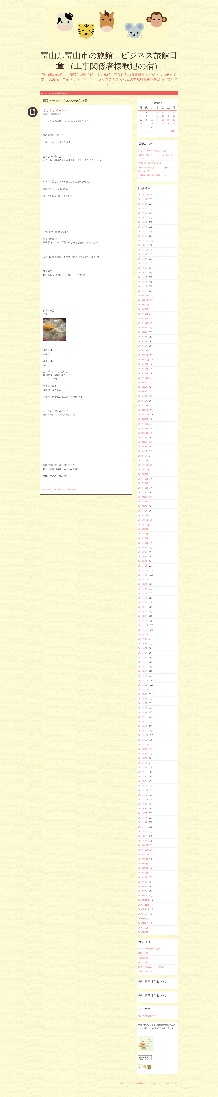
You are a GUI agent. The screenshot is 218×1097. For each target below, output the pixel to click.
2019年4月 (143, 387)
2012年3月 (143, 776)
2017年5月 (143, 492)
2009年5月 (143, 932)
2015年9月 (143, 584)
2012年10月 (143, 744)
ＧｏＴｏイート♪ (54, 110)
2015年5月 (143, 602)
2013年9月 (143, 694)
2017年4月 (143, 497)
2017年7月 (143, 483)
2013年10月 (143, 689)
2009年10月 (143, 909)
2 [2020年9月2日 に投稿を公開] (151, 112)
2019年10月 (143, 359)
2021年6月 (143, 268)
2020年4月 (143, 332)
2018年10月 (143, 414)
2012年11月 (143, 740)
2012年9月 (143, 749)
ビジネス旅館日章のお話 (149, 948)
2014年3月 (143, 666)
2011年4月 (143, 827)
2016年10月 (143, 524)
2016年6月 (143, 543)
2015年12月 (143, 570)
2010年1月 (143, 895)
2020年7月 (143, 318)
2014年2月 (143, 671)
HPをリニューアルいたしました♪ (152, 150)
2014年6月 (143, 653)
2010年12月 (143, 845)
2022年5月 (143, 217)
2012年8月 (143, 753)
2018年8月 (143, 424)
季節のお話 (143, 957)
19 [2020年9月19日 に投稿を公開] (168, 120)
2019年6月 (143, 378)
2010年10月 (143, 854)
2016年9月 (143, 529)
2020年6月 (143, 323)
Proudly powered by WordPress (132, 1083)
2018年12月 (143, 405)
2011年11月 (143, 795)
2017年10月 (143, 469)
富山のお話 (143, 962)
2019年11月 (143, 355)
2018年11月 (143, 410)
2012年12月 (143, 735)
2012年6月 (143, 763)
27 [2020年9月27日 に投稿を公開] (174, 123)
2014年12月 (143, 625)
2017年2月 (143, 506)
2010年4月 (143, 882)
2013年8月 (143, 698)
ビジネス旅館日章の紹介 (59, 93)
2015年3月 (143, 611)
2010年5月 (143, 877)
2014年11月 (143, 630)
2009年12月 (143, 900)
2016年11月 (143, 520)
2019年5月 (143, 382)
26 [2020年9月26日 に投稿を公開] (168, 123)
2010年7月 (143, 868)
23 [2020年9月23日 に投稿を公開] (152, 123)
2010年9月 (143, 859)
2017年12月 (143, 460)
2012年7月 (143, 758)
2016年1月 (143, 566)
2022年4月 (143, 222)
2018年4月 (143, 442)
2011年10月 (143, 799)
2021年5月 (143, 272)
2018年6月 (143, 433)
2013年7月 (143, 703)
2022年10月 (143, 194)
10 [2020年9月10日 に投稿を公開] (157, 116)
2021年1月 (143, 291)
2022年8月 (143, 204)
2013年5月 (143, 712)
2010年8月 (143, 863)
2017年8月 (143, 479)
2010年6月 (143, 872)
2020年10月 (143, 304)
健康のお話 (143, 953)
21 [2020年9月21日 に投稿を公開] (141, 123)
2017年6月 (143, 488)
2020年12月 (143, 295)
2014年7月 (143, 648)
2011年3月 (143, 831)
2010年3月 (143, 886)
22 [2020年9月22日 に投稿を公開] (146, 123)
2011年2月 (143, 836)
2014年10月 (143, 634)
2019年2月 (143, 396)
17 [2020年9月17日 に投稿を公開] (157, 120)
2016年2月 (143, 561)
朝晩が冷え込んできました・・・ (153, 163)
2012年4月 (143, 772)
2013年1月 (143, 730)
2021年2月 (143, 286)
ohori (58, 114)
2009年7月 (143, 923)
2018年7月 (143, 428)
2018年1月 (143, 456)
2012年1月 (143, 785)
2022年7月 (143, 208)
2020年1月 (143, 346)
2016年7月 (143, 538)
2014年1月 (143, 675)
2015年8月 (143, 588)
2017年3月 (143, 501)
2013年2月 (143, 726)
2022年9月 (143, 199)
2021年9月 (143, 254)
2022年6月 (143, 213)
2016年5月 (143, 547)
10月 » (173, 131)
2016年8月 (143, 533)
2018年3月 (143, 446)
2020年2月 (143, 341)
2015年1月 (143, 620)
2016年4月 (143, 552)
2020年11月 (143, 300)
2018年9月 (143, 419)
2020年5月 (143, 327)
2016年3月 (143, 556)
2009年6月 (143, 927)
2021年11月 (143, 245)
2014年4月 (143, 662)
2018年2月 (143, 451)
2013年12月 (143, 680)
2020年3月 (143, 336)
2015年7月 (143, 593)
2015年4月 (143, 607)
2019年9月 (143, 364)
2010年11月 (143, 850)
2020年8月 (143, 314)
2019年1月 (143, 401)
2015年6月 (143, 598)
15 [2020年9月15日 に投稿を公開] (146, 120)
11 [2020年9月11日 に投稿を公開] (163, 116)
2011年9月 (143, 804)
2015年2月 (143, 616)
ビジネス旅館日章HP (147, 1015)
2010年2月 (143, 891)
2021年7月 (143, 263)
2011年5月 (143, 822)
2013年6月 (143, 707)
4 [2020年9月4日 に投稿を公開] (162, 112)
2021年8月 (143, 259)
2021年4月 (143, 277)
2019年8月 (143, 368)
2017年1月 (143, 511)
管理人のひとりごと (74, 489)
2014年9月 (143, 639)
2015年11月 (143, 575)
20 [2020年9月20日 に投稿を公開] (174, 120)
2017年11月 (143, 465)
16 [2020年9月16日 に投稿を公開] (152, 120)
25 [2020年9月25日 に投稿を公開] (163, 123)
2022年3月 (143, 227)
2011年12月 (143, 790)
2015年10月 (143, 579)
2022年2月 (143, 231)
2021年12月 (143, 240)
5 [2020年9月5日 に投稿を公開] (168, 112)
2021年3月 (143, 281)
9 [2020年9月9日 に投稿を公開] (151, 116)
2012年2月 (143, 781)
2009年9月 (143, 914)
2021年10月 (143, 249)
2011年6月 (143, 818)
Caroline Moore (171, 1083)
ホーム (44, 93)
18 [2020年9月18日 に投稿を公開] (163, 120)
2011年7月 (143, 813)
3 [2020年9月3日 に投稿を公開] (157, 112)
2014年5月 (143, 657)
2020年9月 (143, 309)
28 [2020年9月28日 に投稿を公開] (141, 127)
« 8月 (146, 131)
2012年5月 (143, 767)
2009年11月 (143, 905)
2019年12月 (143, 350)
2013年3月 (143, 721)
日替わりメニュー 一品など (54, 489)
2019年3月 (143, 391)
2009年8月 (143, 918)
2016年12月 (143, 515)
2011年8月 (143, 808)
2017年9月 (143, 474)
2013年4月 (143, 717)
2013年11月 (143, 685)
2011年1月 (143, 840)
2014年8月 (143, 643)
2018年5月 (143, 437)
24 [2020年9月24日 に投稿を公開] (157, 123)
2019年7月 (143, 373)
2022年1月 (143, 236)
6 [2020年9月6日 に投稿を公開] (173, 112)
